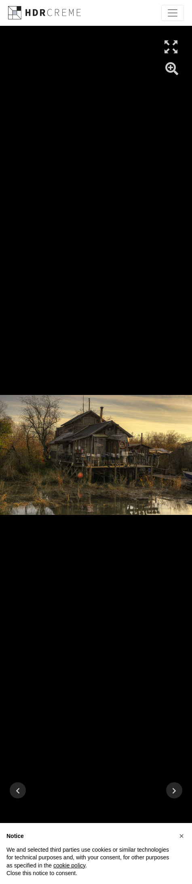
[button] (181, 835)
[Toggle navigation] (172, 13)
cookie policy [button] (69, 865)
